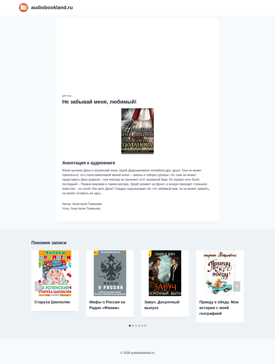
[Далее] (236, 286)
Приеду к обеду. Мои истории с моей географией (219, 308)
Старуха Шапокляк (52, 302)
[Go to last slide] (38, 286)
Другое (66, 96)
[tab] (130, 326)
